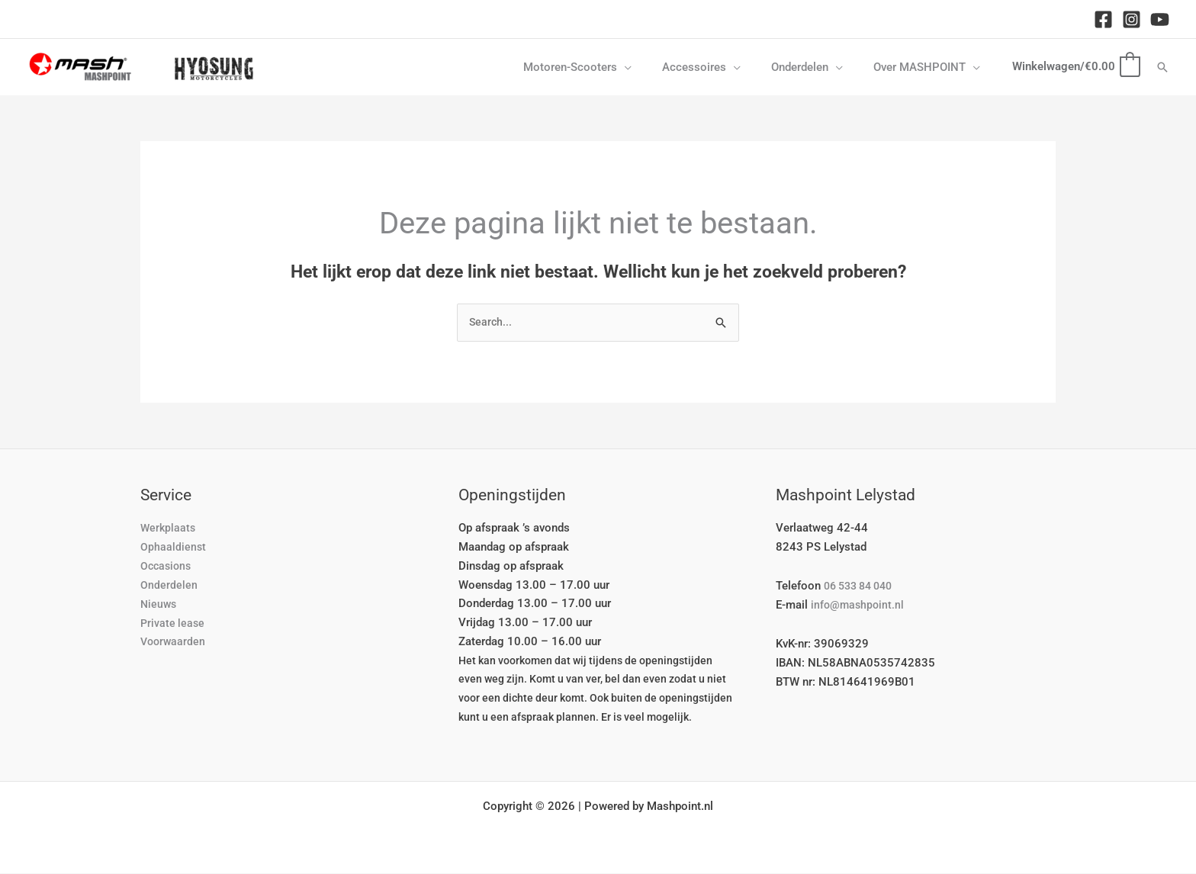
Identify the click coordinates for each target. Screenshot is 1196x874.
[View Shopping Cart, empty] (1075, 66)
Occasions (167, 567)
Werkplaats (169, 528)
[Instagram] (1131, 19)
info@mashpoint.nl (859, 605)
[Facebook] (1103, 19)
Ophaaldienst (173, 547)
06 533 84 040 (863, 586)
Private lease (173, 623)
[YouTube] (1159, 19)
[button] (651, 67)
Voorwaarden (174, 642)
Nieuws (159, 604)
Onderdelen (169, 586)
